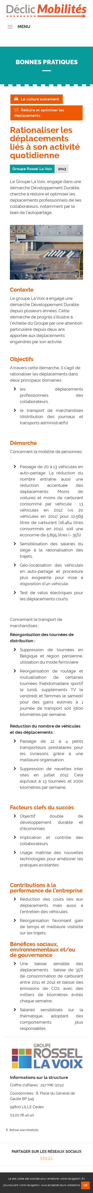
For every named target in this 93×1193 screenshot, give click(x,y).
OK (85, 1185)
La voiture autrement (40, 99)
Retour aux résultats (23, 1130)
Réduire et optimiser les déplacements (39, 113)
